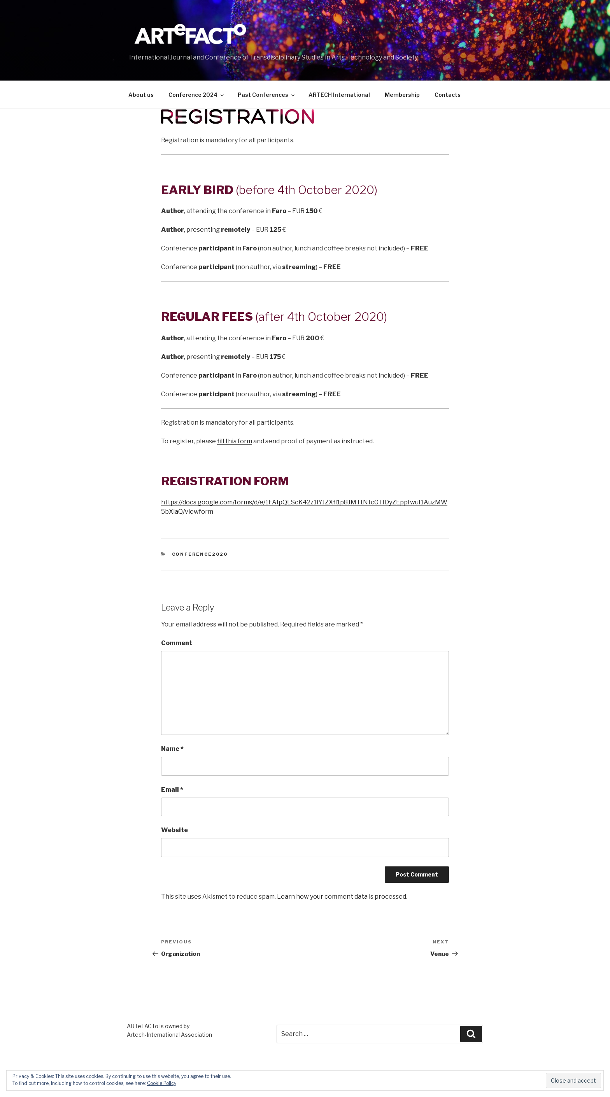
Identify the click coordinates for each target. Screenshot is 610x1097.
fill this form (234, 441)
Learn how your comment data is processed (341, 896)
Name (172, 748)
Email (172, 789)
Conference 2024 (196, 94)
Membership (402, 94)
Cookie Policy (161, 1083)
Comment (176, 643)
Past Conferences (267, 94)
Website (174, 830)
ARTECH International (339, 94)
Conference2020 (200, 554)
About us (141, 94)
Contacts (448, 94)
